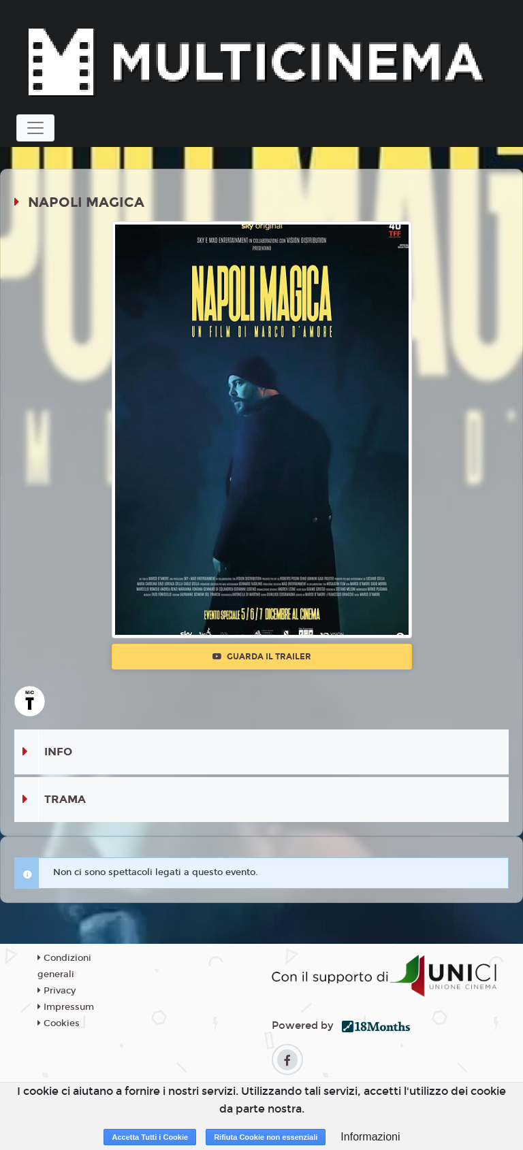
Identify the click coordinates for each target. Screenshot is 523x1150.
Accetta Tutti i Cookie (150, 1137)
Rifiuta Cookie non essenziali (265, 1137)
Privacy (56, 990)
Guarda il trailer (261, 656)
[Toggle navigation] (35, 128)
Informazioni (370, 1137)
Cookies (58, 1023)
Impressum (65, 1007)
